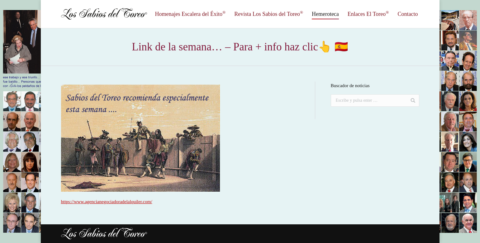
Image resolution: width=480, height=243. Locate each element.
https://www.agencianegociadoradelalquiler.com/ (106, 201)
